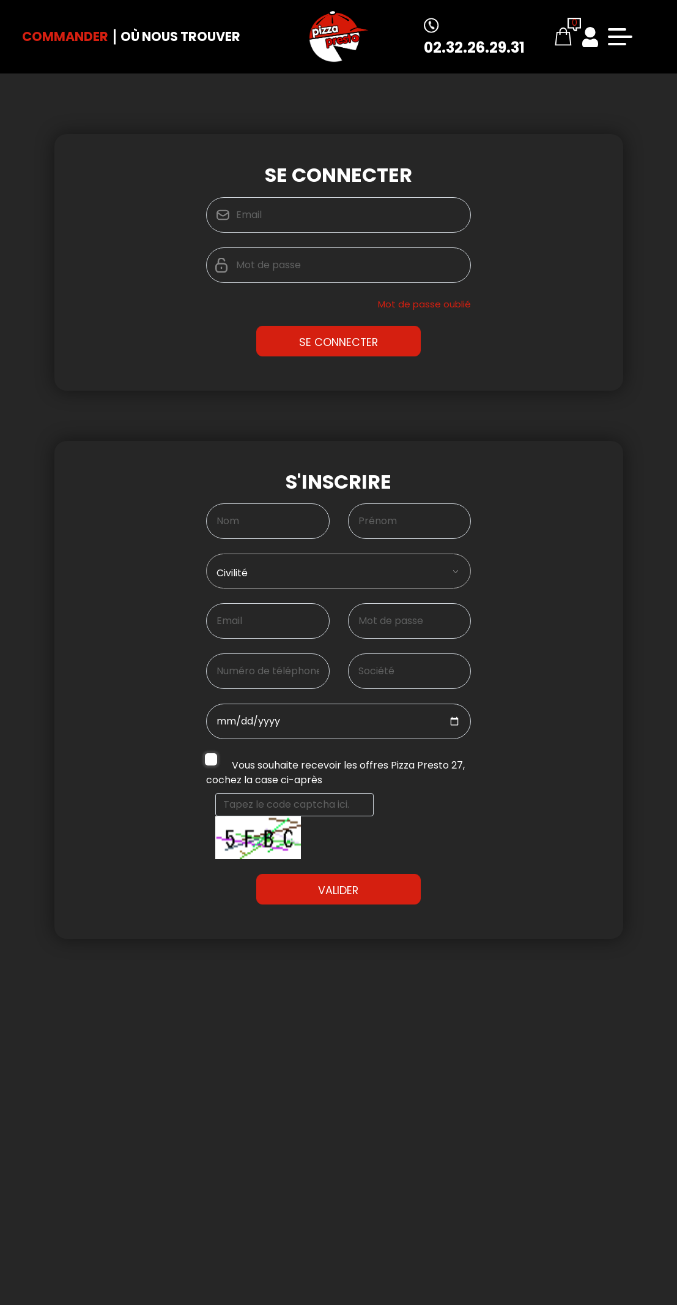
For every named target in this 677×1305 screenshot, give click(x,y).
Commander (65, 36)
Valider (338, 950)
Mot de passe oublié (424, 304)
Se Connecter (338, 342)
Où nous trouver (180, 36)
